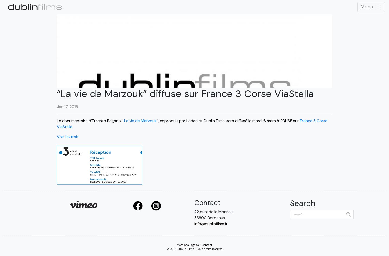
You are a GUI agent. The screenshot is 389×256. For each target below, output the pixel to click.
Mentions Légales (188, 245)
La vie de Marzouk (140, 120)
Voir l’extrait (68, 136)
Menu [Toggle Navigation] (371, 7)
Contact (207, 245)
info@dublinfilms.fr (210, 223)
